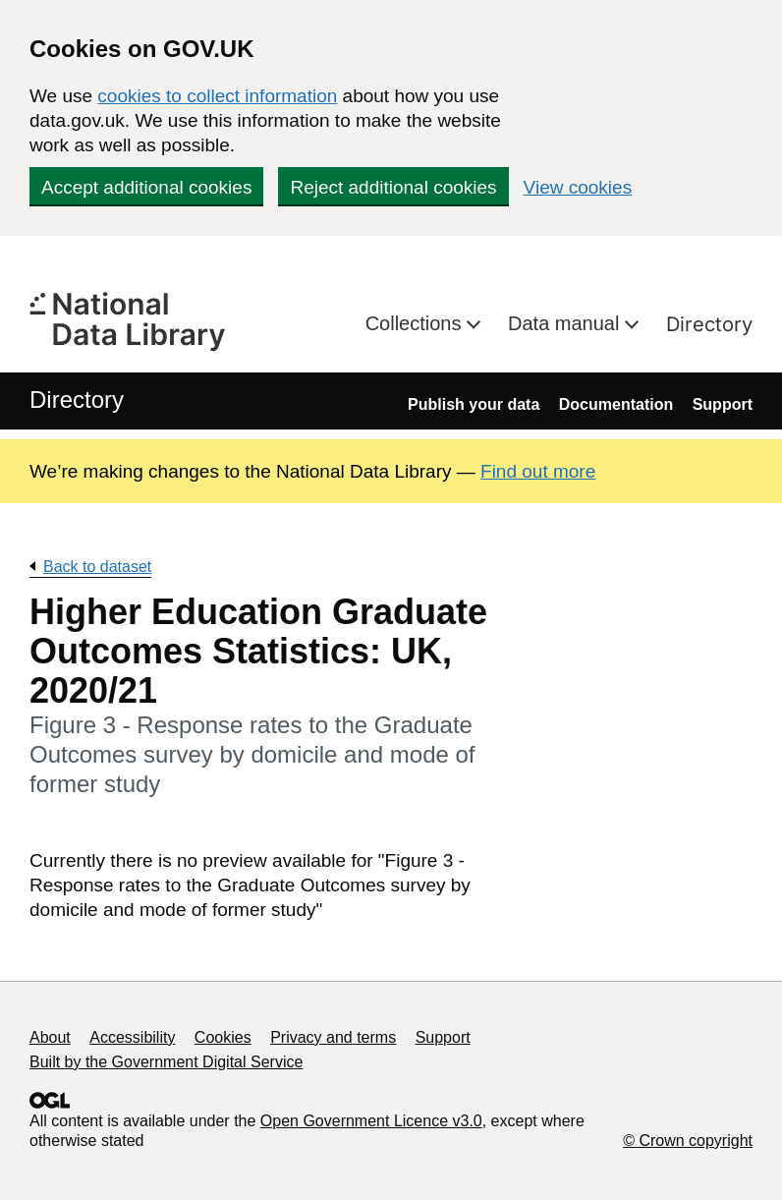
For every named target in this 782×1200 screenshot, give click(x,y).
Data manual (566, 323)
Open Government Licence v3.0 (371, 1121)
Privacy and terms (333, 1037)
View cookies (578, 187)
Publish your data (473, 404)
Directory (709, 324)
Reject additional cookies (393, 187)
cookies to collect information (217, 96)
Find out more (537, 471)
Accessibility (132, 1037)
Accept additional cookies (146, 187)
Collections (416, 323)
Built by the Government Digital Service (166, 1062)
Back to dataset (97, 566)
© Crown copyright (688, 1140)
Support (723, 404)
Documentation (616, 404)
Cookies (223, 1037)
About (50, 1037)
